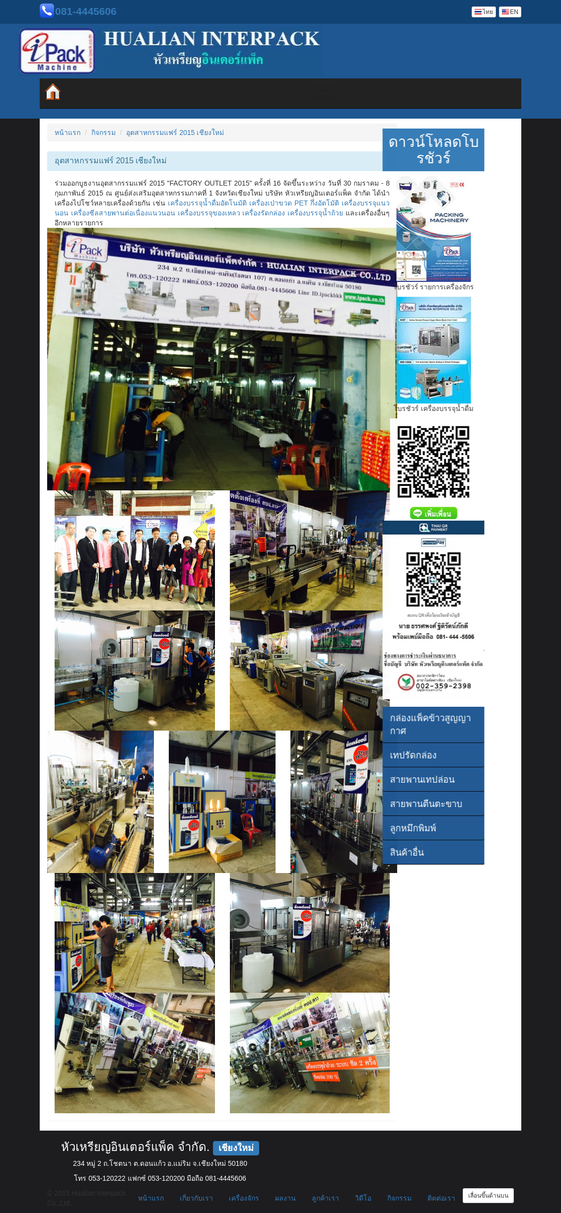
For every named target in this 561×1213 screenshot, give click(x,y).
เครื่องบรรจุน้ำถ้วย (315, 213)
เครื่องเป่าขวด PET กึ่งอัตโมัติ (294, 203)
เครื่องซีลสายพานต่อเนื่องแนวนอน (123, 213)
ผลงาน (274, 93)
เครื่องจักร (215, 93)
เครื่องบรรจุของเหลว (209, 213)
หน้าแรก (95, 93)
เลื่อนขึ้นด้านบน (488, 1195)
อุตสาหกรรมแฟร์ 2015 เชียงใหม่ (175, 132)
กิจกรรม (393, 93)
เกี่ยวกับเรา (155, 93)
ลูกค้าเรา (325, 1198)
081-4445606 (86, 11)
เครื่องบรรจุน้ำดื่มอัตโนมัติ (207, 203)
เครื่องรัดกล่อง (263, 213)
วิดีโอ (334, 93)
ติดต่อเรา (453, 93)
